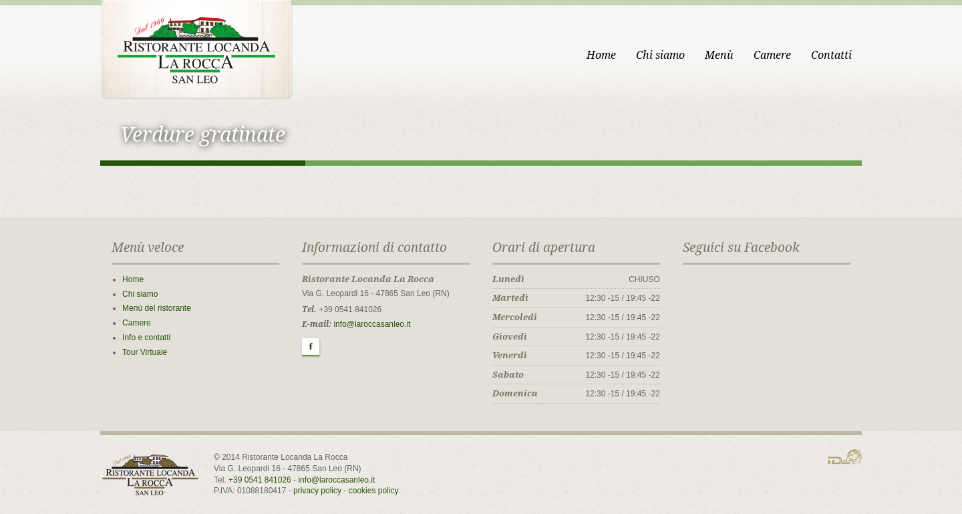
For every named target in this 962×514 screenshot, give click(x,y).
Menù (719, 55)
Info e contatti (146, 337)
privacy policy (317, 490)
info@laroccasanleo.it (371, 324)
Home (601, 55)
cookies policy (374, 490)
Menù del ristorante (156, 308)
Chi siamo (660, 55)
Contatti (831, 55)
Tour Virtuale (144, 352)
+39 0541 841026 (259, 480)
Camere (772, 55)
